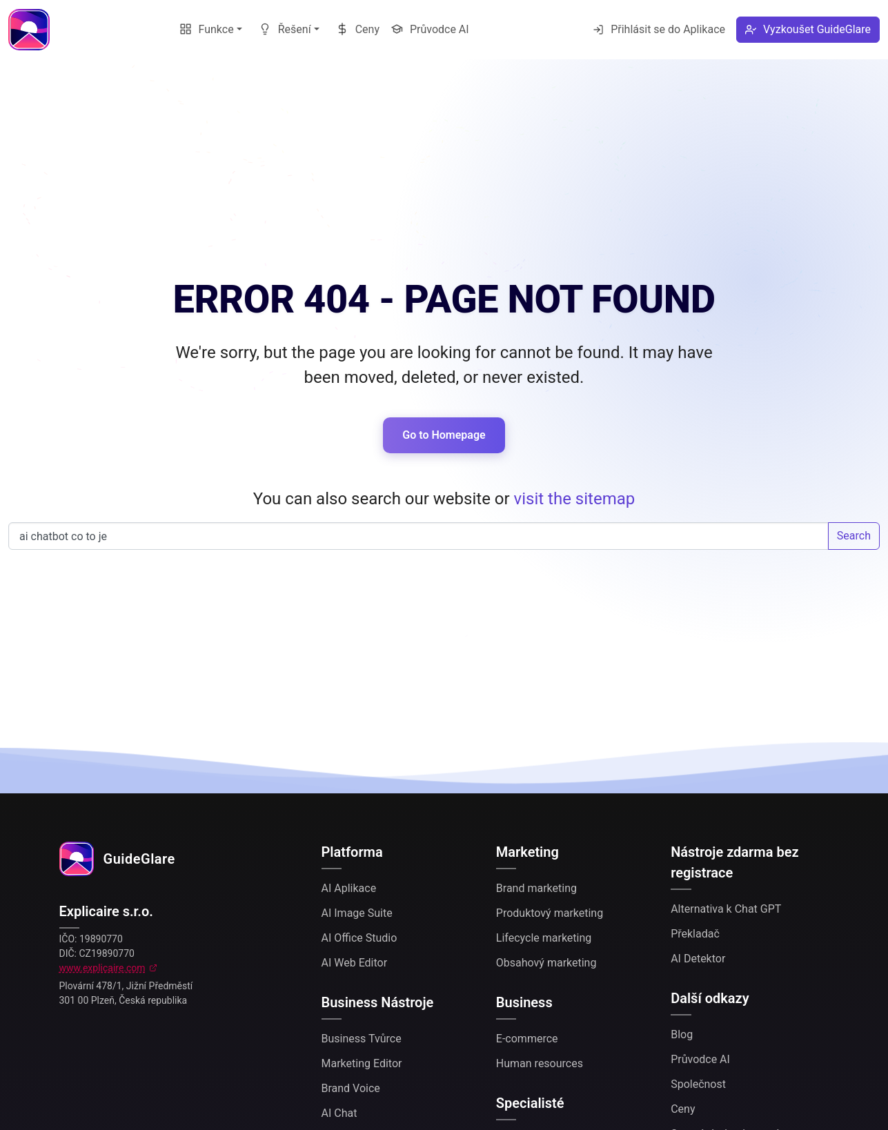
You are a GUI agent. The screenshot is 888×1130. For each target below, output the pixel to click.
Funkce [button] (206, 29)
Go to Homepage (443, 435)
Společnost (698, 1084)
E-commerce (527, 1038)
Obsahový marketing (546, 962)
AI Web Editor (355, 962)
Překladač (695, 933)
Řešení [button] (285, 29)
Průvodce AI (430, 29)
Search (854, 535)
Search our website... (418, 536)
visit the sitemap (574, 498)
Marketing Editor (362, 1063)
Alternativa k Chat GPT (726, 908)
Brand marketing (536, 888)
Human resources (539, 1063)
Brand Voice (351, 1088)
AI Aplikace (349, 888)
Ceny (357, 29)
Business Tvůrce (362, 1038)
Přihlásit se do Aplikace (659, 29)
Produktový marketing (549, 913)
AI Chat (339, 1113)
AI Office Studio (359, 937)
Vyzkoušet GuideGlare (808, 29)
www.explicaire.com (102, 967)
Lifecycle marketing (543, 937)
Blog (682, 1034)
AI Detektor (698, 958)
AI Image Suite (357, 913)
